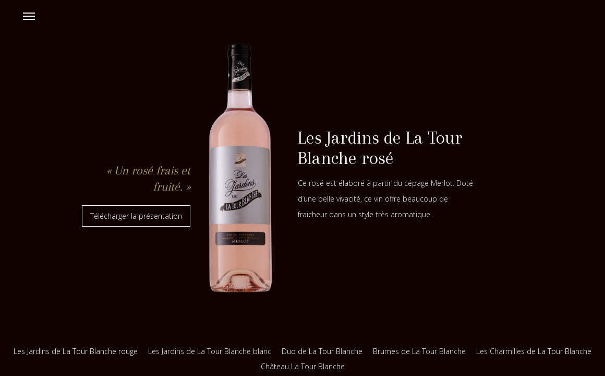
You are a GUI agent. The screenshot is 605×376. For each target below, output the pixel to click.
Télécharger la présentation (136, 216)
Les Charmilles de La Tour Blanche (533, 351)
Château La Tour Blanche (303, 366)
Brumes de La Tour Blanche (419, 351)
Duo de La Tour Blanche (322, 351)
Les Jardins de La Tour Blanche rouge (76, 351)
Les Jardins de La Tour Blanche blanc (209, 351)
